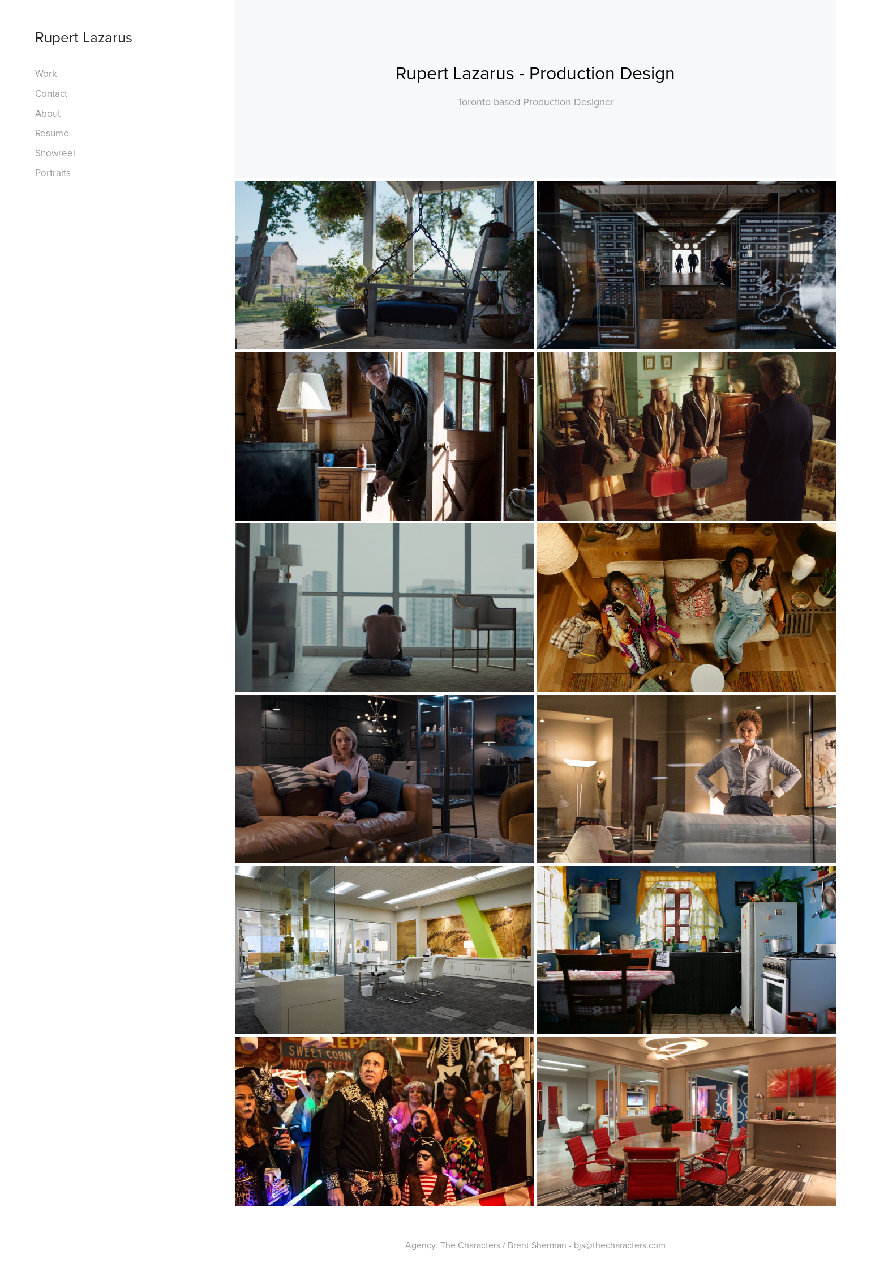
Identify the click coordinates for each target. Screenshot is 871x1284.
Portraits (53, 173)
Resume (52, 133)
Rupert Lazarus (83, 37)
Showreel (55, 153)
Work (46, 73)
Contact (51, 93)
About (48, 113)
